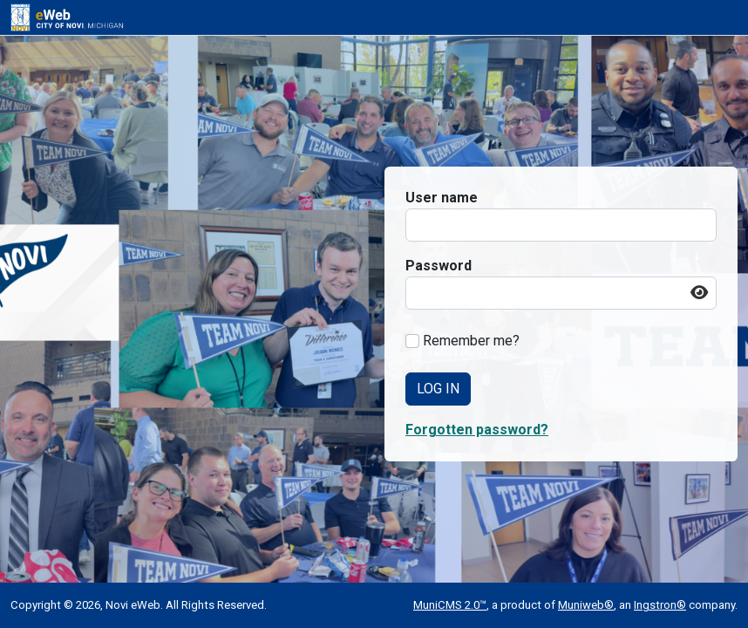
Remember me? (471, 340)
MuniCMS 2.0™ (449, 604)
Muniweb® (586, 604)
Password (438, 265)
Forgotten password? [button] (476, 429)
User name (441, 197)
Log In (438, 388)
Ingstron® (660, 604)
